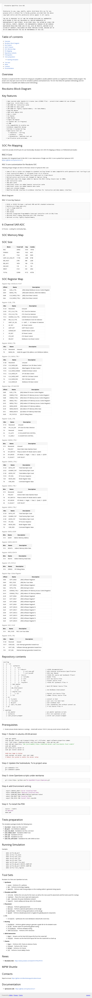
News (6, 64)
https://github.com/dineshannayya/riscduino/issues (26, 978)
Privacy (16, 995)
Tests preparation (10, 57)
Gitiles (11, 995)
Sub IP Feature (9, 47)
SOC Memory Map (10, 49)
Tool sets (7, 62)
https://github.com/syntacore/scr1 (12, 160)
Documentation (9, 68)
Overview (7, 41)
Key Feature (8, 45)
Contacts (7, 66)
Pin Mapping (8, 51)
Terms (21, 995)
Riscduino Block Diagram (12, 43)
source (88, 995)
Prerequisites (8, 55)
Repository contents (10, 53)
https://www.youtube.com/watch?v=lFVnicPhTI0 (28, 961)
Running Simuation (12, 60)
